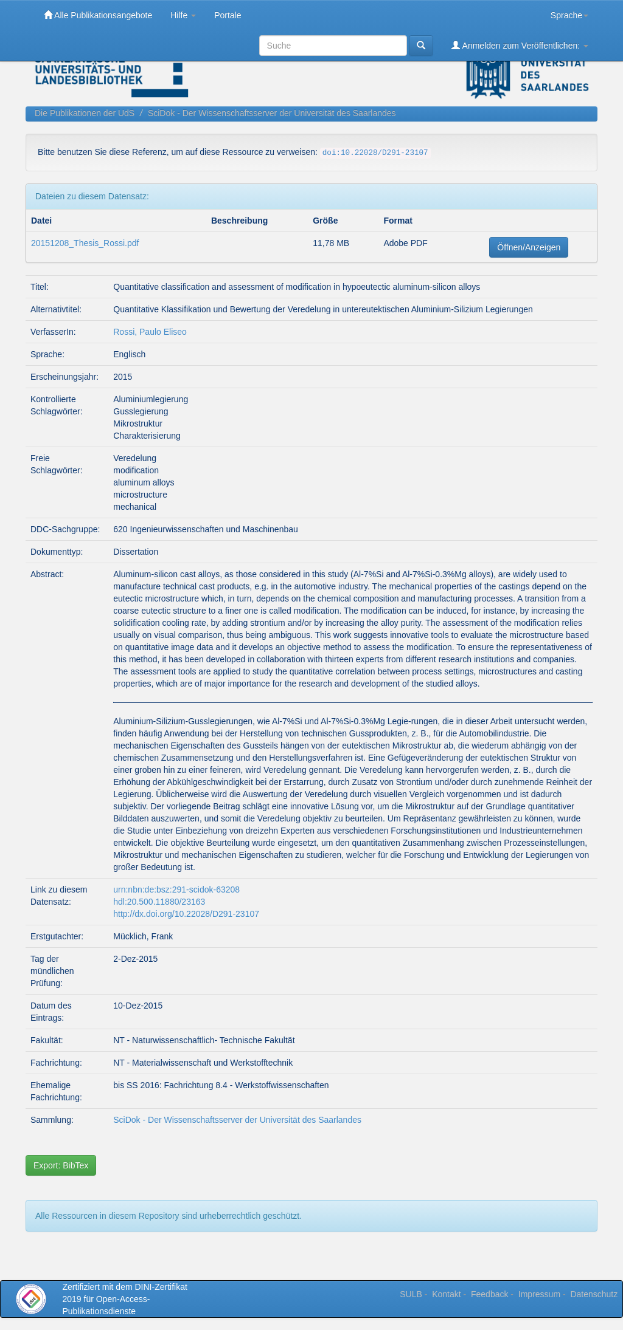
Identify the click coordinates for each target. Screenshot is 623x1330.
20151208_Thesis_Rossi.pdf (85, 243)
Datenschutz (594, 1294)
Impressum (539, 1294)
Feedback (489, 1294)
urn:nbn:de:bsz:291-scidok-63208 (176, 889)
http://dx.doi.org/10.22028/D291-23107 (186, 914)
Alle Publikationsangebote (98, 15)
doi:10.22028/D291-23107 (375, 153)
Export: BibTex (60, 1165)
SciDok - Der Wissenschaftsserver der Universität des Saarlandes (272, 113)
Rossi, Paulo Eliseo (150, 332)
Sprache (569, 15)
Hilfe (183, 15)
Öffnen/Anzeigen (528, 247)
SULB (411, 1294)
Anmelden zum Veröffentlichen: (519, 45)
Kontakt (446, 1294)
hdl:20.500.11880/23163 (159, 902)
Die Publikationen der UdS (84, 113)
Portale (227, 15)
